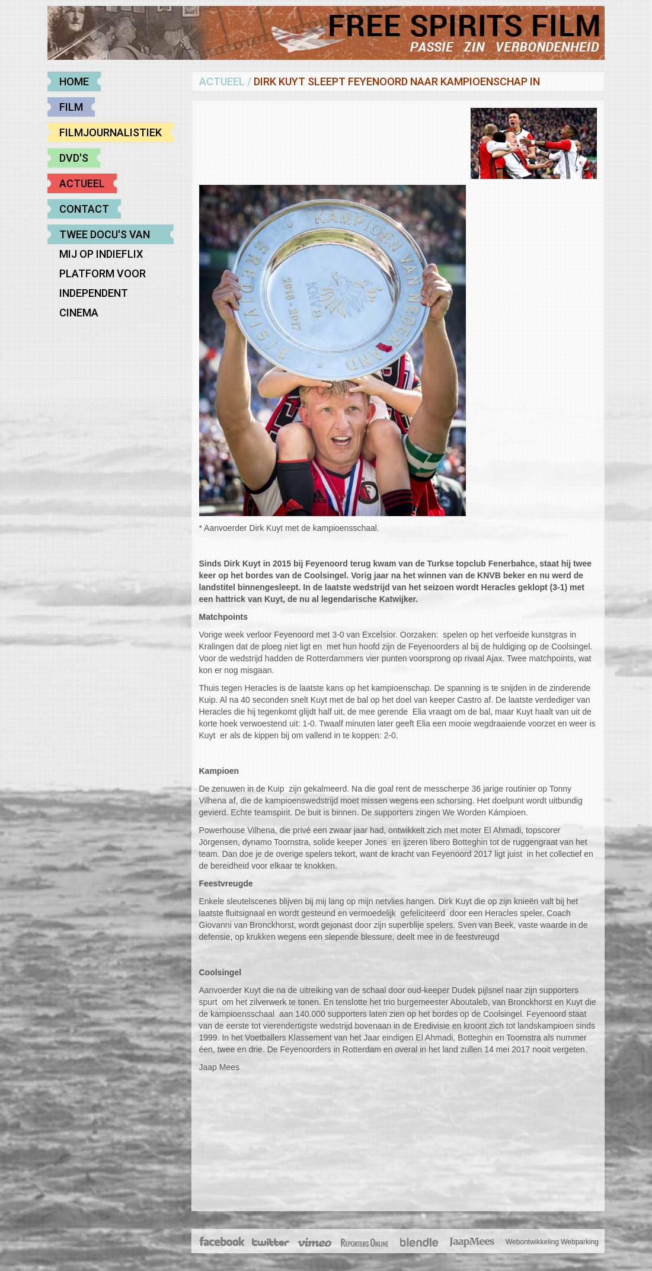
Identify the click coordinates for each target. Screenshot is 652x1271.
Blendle (419, 1242)
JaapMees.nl (472, 1242)
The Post (364, 1242)
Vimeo (315, 1242)
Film (71, 107)
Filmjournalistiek (110, 132)
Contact (84, 209)
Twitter (270, 1242)
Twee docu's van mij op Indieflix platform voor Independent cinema (104, 236)
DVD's (73, 158)
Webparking (580, 1242)
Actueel (82, 183)
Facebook (222, 1242)
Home (74, 81)
